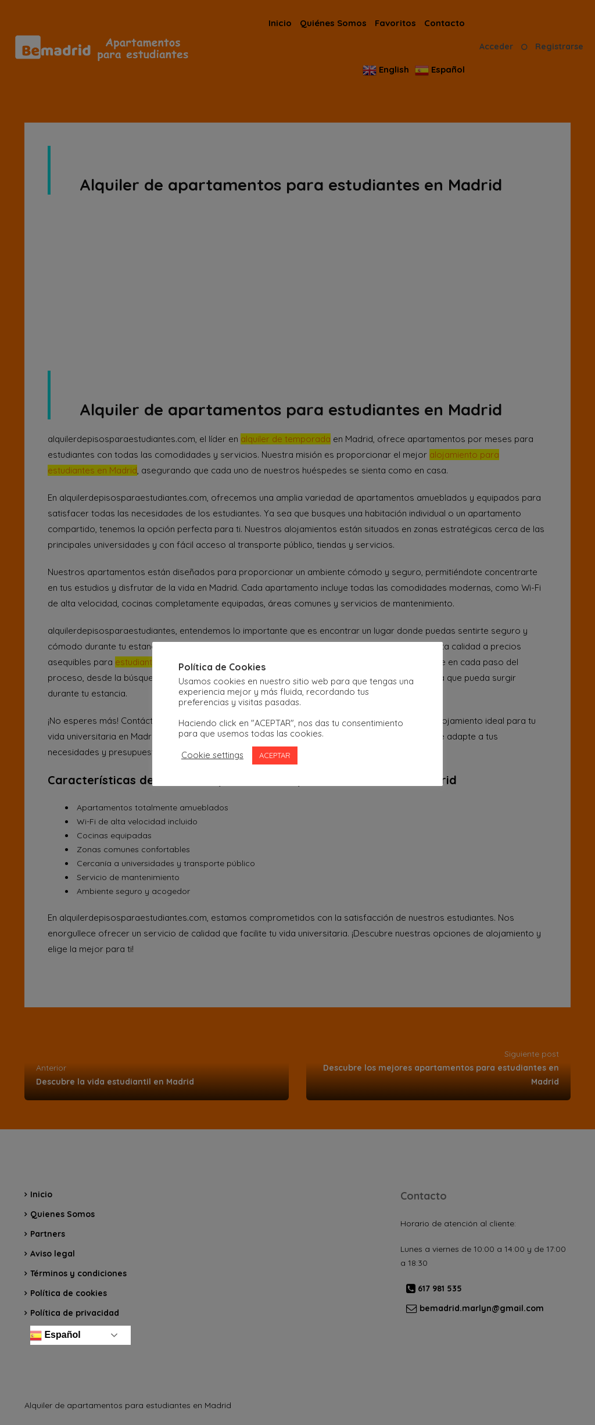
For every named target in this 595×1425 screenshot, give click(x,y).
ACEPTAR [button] (275, 755)
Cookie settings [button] (212, 755)
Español (54, 1336)
